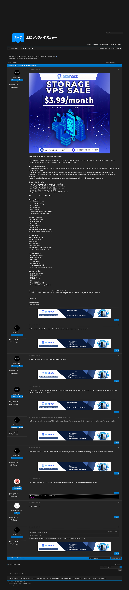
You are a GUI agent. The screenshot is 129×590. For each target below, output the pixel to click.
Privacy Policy (87, 578)
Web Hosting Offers (50, 56)
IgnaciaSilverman (16, 510)
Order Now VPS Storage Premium (40, 285)
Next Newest (21, 558)
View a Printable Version (14, 564)
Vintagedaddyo (18, 585)
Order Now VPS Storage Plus (39, 249)
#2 (118, 325)
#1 (118, 69)
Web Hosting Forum (38, 56)
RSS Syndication (77, 578)
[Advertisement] (64, 15)
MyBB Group (27, 583)
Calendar (112, 44)
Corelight (17, 486)
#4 (118, 386)
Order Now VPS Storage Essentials (41, 231)
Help (119, 44)
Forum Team (15, 578)
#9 (118, 527)
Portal (88, 44)
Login (23, 48)
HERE (54, 190)
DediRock (16, 77)
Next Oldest (12, 558)
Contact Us (24, 578)
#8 (118, 502)
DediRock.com (34, 302)
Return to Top (44, 578)
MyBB (15, 583)
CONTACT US (61, 291)
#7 (118, 478)
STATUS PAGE (63, 192)
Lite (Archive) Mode (54, 578)
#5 (118, 417)
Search (95, 44)
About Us (103, 578)
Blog (10, 578)
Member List (103, 44)
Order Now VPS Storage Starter (40, 214)
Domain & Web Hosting (25, 56)
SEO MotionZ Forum (12, 56)
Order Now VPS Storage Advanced (41, 267)
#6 (118, 447)
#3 (118, 355)
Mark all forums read (66, 578)
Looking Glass (58, 184)
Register (30, 48)
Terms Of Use (96, 578)
